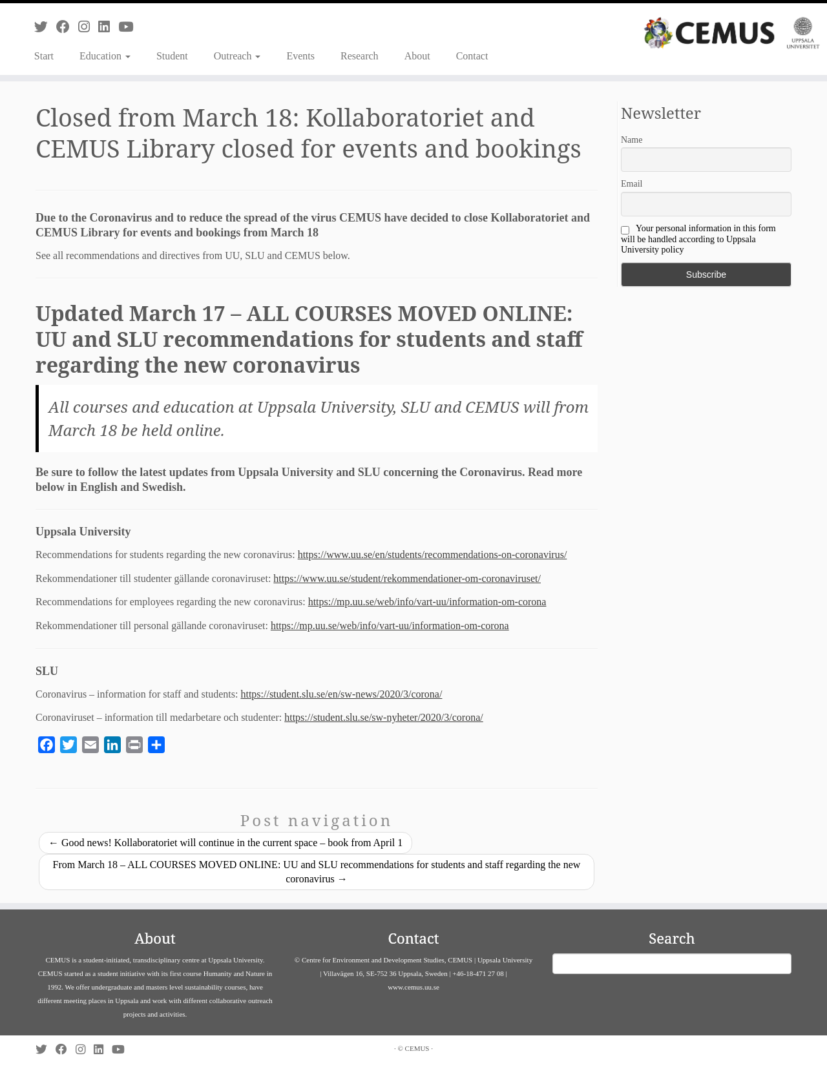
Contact (472, 55)
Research (359, 55)
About (417, 55)
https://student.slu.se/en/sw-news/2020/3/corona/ (341, 694)
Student (172, 55)
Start (44, 55)
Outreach (237, 55)
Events (300, 55)
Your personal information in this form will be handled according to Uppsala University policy (698, 238)
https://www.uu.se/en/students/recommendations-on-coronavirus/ (432, 554)
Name (631, 140)
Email (631, 184)
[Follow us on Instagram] (88, 26)
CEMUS (417, 1048)
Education (105, 55)
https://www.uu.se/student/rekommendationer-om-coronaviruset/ (407, 578)
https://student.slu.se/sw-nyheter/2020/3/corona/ (383, 717)
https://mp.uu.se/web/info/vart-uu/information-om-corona (427, 601)
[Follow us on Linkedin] (108, 26)
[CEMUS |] (731, 33)
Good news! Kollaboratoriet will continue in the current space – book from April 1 (225, 842)
